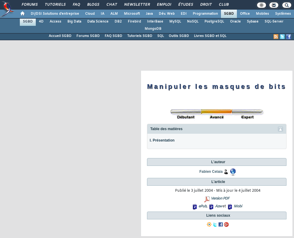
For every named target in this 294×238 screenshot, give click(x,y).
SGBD (229, 14)
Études (185, 4)
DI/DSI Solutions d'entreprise (55, 14)
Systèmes (283, 14)
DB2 (118, 22)
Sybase (253, 22)
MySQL (175, 22)
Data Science (98, 22)
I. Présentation (162, 140)
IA (102, 14)
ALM (114, 14)
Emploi (163, 4)
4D (41, 22)
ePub (202, 206)
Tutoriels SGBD (139, 36)
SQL (160, 36)
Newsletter (136, 4)
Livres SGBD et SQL (210, 36)
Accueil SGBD (60, 36)
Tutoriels (55, 4)
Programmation (205, 14)
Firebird (134, 22)
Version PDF (220, 198)
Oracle (235, 22)
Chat (111, 4)
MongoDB (153, 29)
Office (245, 14)
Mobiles (262, 14)
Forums (29, 4)
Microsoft (132, 14)
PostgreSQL (214, 22)
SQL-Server (274, 22)
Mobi (238, 206)
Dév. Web (167, 14)
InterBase (155, 22)
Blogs (93, 4)
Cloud (90, 14)
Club (223, 4)
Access (55, 22)
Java (149, 14)
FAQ (76, 4)
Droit (205, 4)
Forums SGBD (88, 36)
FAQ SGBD (113, 36)
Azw (218, 206)
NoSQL (192, 22)
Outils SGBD (179, 36)
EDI (184, 14)
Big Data (74, 22)
